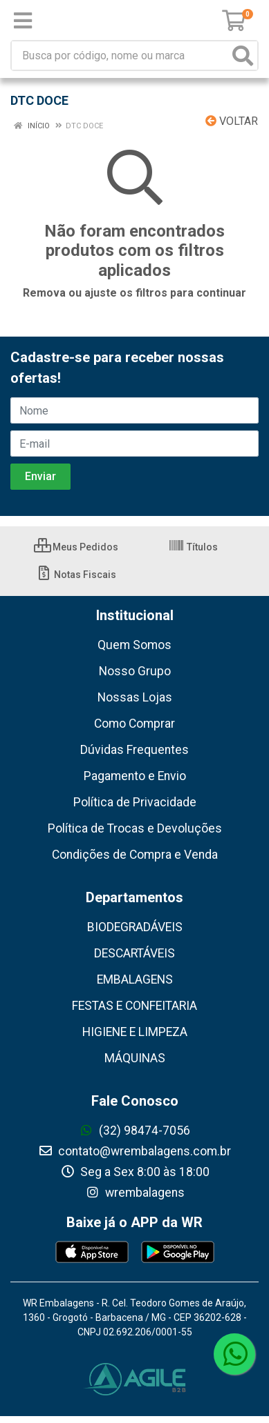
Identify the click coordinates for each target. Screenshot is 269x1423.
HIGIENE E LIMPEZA (134, 1032)
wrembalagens (135, 1193)
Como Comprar (134, 723)
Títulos (193, 547)
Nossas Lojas (135, 697)
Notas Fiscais (75, 574)
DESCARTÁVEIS (134, 953)
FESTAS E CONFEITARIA (134, 1006)
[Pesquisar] (242, 55)
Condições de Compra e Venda (135, 855)
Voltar (231, 121)
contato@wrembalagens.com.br (134, 1151)
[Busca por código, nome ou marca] (120, 55)
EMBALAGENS (135, 979)
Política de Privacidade (134, 802)
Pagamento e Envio (135, 776)
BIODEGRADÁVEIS (135, 927)
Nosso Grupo (135, 671)
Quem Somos (134, 645)
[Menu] (22, 20)
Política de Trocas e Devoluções (135, 828)
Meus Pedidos (76, 547)
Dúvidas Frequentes (134, 750)
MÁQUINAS (134, 1058)
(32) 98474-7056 (134, 1130)
